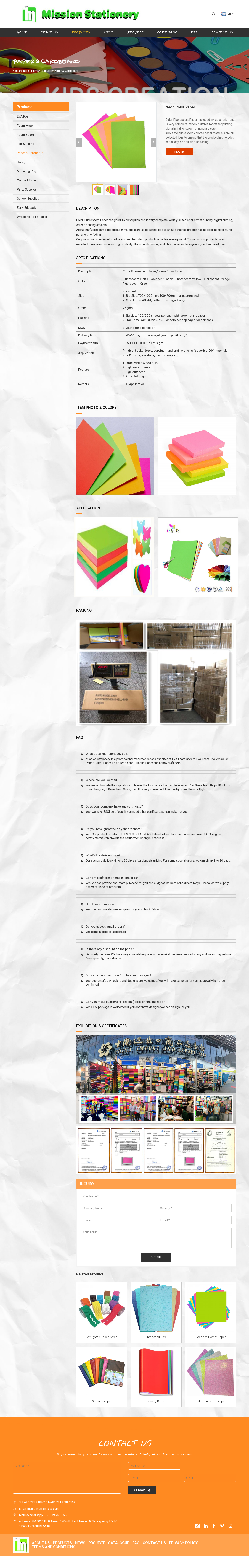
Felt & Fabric (25, 144)
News (108, 32)
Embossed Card (156, 1337)
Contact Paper (27, 180)
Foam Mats (25, 125)
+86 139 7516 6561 (57, 1515)
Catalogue (167, 32)
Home (21, 32)
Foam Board (25, 134)
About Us (49, 32)
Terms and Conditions (53, 1547)
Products (80, 32)
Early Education (27, 207)
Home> (35, 71)
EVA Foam (24, 116)
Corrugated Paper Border (101, 1337)
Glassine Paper (102, 1401)
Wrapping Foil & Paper (32, 217)
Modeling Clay (27, 171)
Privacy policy (183, 1543)
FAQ (193, 32)
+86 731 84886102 (62, 1502)
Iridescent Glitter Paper (211, 1401)
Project (135, 32)
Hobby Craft (25, 162)
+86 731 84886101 (36, 1502)
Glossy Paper (156, 1401)
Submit (142, 1490)
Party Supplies (27, 189)
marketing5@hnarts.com (43, 1509)
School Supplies (28, 198)
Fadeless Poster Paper (211, 1337)
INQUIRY (179, 151)
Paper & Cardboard (66, 71)
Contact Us (222, 32)
